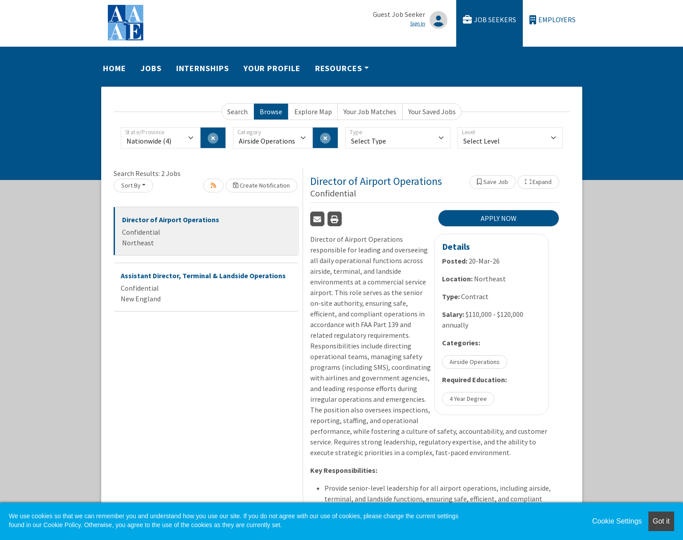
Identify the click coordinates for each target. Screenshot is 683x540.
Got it (661, 521)
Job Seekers (489, 19)
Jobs (151, 68)
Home (114, 68)
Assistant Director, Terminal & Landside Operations (203, 275)
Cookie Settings (617, 521)
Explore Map (313, 111)
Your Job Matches (369, 111)
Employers (552, 19)
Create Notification (261, 185)
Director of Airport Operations (170, 219)
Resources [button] (338, 68)
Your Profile (272, 68)
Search (237, 111)
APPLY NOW (499, 218)
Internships (202, 68)
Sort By (131, 185)
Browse (271, 111)
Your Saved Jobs (432, 111)
